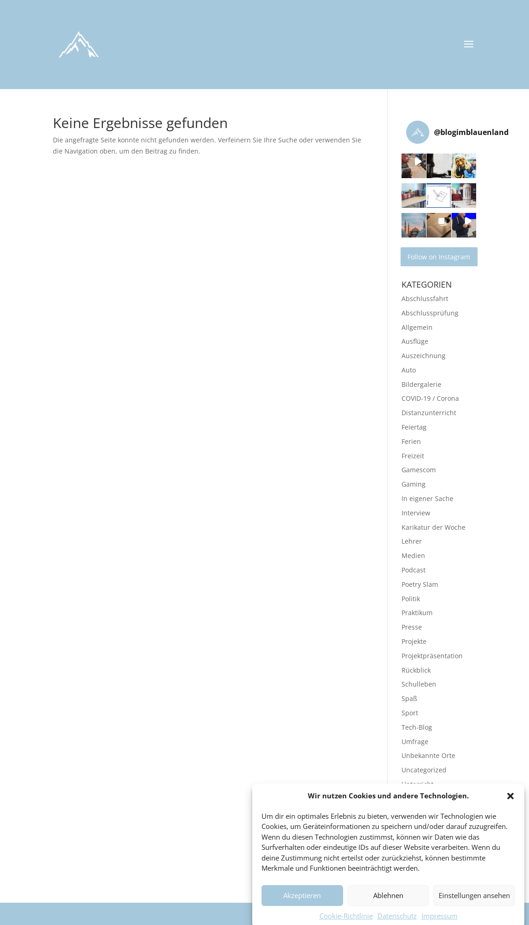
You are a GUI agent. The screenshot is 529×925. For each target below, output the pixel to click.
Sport (410, 712)
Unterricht (417, 784)
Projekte (414, 641)
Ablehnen (388, 907)
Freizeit (413, 455)
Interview (416, 512)
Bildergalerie (421, 384)
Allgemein (417, 327)
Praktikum (417, 612)
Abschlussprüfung (430, 312)
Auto (409, 370)
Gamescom (419, 469)
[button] (510, 808)
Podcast (414, 569)
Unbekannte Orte (428, 755)
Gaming (414, 484)
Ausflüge (415, 341)
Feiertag (414, 427)
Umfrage (415, 741)
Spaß (409, 698)
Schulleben (419, 684)
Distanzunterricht (429, 412)
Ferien (411, 441)
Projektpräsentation (432, 655)
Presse (412, 627)
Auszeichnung (424, 355)
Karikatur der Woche (433, 527)
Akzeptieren (302, 907)
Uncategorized (424, 769)
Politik (411, 598)
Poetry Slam (420, 584)
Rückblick (416, 670)
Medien (413, 555)
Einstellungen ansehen (474, 907)
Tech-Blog (417, 727)
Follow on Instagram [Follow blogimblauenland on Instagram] (439, 256)
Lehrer (412, 541)
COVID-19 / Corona (430, 398)
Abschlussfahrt (425, 298)
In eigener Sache (427, 498)
